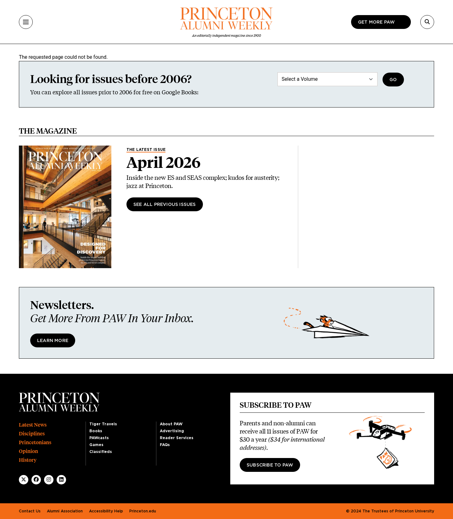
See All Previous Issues (164, 204)
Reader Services (176, 438)
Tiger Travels (103, 424)
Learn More (52, 341)
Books (95, 431)
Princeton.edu (142, 511)
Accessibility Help (106, 511)
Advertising (172, 431)
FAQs (165, 445)
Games (96, 445)
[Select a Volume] (327, 79)
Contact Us (30, 511)
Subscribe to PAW (270, 465)
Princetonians (35, 442)
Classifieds (100, 452)
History (27, 460)
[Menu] (26, 22)
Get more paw (376, 22)
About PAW (171, 424)
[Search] (427, 22)
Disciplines (32, 434)
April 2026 (163, 162)
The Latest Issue (145, 150)
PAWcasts (99, 438)
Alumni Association (65, 511)
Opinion (28, 451)
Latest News (33, 425)
